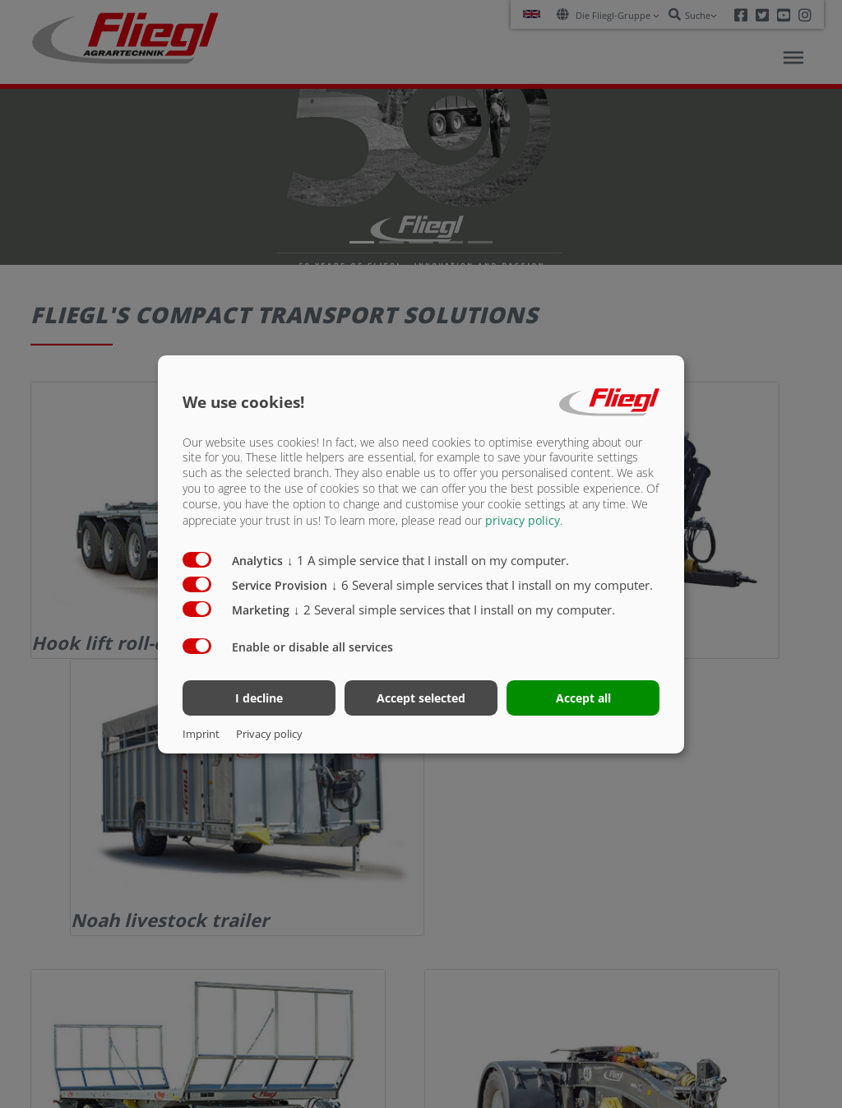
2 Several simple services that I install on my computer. (454, 609)
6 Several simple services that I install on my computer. (492, 585)
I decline (259, 698)
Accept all (583, 698)
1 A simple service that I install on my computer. (428, 560)
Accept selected (421, 698)
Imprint (201, 733)
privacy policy (522, 520)
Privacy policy (269, 733)
